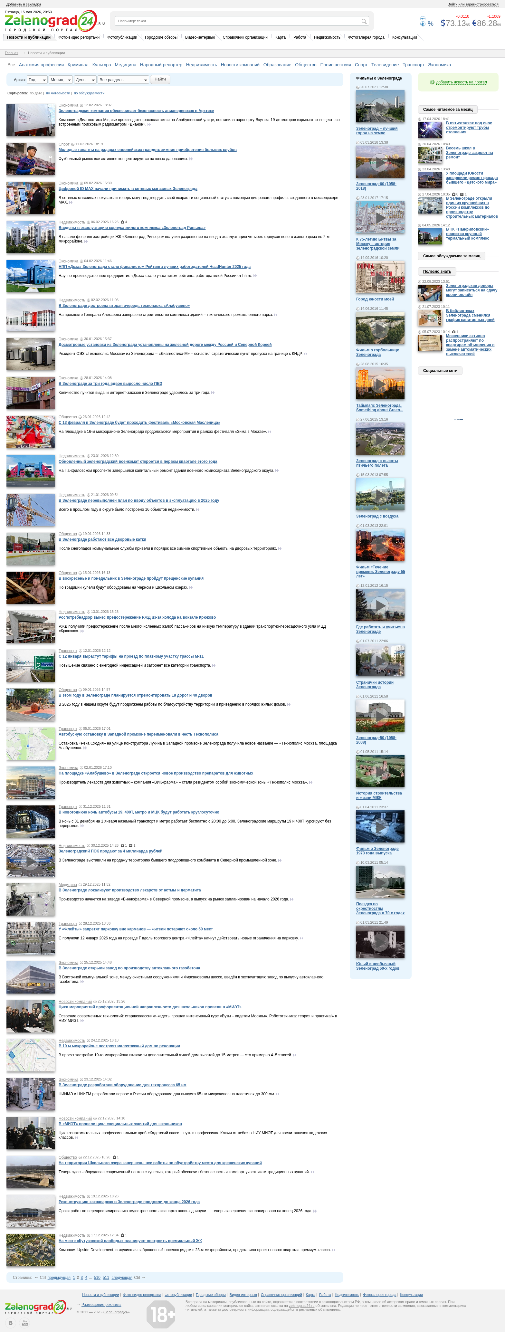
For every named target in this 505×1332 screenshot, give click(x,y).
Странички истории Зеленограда (375, 684)
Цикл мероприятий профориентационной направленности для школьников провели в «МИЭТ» (150, 1007)
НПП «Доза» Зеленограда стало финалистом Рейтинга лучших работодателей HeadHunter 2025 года (155, 266)
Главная (11, 53)
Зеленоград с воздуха (377, 516)
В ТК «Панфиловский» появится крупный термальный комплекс (467, 234)
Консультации (404, 37)
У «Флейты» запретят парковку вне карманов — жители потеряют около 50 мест (136, 929)
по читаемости (58, 93)
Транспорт (413, 64)
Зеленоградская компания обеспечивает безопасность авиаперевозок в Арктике (136, 111)
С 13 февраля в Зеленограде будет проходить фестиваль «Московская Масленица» (139, 422)
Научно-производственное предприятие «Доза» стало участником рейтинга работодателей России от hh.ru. (155, 275)
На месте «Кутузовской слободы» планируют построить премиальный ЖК (130, 1241)
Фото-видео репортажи (79, 37)
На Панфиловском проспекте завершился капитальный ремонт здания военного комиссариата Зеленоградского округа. (166, 470)
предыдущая (59, 1277)
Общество (306, 64)
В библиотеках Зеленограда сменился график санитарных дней (470, 315)
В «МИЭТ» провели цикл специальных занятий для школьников (120, 1124)
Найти (160, 79)
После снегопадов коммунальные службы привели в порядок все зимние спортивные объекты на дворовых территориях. (168, 548)
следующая (122, 1277)
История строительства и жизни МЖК (379, 795)
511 (106, 1277)
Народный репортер (161, 64)
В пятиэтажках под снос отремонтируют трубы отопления (469, 127)
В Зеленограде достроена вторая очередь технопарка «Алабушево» (124, 305)
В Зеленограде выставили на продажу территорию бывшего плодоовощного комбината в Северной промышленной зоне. (168, 860)
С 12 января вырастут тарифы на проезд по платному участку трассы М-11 (131, 656)
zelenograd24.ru (302, 1306)
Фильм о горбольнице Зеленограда (377, 352)
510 (97, 1277)
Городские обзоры (161, 37)
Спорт (361, 64)
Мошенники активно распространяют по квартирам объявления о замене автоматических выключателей (470, 345)
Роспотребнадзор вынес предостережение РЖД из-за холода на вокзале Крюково (137, 617)
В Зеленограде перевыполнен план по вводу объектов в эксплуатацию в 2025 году (139, 500)
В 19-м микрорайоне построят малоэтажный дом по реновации (119, 1046)
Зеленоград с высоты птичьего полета (377, 463)
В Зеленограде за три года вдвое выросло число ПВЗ (110, 383)
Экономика (439, 64)
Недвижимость (327, 37)
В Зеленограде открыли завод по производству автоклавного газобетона (129, 968)
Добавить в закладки (23, 4)
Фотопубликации (122, 37)
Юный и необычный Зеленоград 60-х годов (378, 966)
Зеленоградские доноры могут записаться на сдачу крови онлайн (472, 290)
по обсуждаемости (89, 93)
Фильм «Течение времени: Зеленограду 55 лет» (380, 571)
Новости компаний (240, 64)
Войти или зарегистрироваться (473, 4)
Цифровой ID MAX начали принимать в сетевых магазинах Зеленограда (128, 188)
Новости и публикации (29, 37)
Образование (277, 64)
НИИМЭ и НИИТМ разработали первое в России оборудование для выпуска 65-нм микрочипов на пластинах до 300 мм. (167, 1094)
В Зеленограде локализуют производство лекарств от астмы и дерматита (130, 890)
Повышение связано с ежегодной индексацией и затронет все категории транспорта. (135, 665)
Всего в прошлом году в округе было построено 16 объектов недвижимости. (127, 509)
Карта (280, 37)
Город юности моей (375, 299)
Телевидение (385, 64)
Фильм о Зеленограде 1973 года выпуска (377, 850)
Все (11, 64)
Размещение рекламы (101, 1304)
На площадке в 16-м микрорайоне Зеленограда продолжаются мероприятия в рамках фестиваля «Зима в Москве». (163, 431)
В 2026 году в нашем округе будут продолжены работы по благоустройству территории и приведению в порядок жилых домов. (172, 704)
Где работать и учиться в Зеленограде (380, 629)
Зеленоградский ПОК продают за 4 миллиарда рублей (110, 851)
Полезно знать (437, 271)
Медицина (126, 64)
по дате (36, 93)
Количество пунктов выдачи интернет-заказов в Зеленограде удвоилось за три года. (134, 392)
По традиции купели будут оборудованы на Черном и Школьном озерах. (123, 587)
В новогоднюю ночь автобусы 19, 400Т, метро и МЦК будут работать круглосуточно (139, 812)
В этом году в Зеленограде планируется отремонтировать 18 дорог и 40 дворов (135, 695)
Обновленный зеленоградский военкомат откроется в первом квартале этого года (138, 461)
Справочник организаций (245, 37)
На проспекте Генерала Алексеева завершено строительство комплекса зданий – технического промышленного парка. (166, 314)
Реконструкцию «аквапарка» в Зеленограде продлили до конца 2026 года (129, 1202)
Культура (101, 64)
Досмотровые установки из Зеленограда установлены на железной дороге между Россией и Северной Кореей (165, 344)
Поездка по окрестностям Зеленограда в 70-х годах (380, 908)
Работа (299, 37)
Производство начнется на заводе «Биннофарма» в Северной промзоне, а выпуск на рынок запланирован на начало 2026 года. (174, 899)
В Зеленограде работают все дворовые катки (102, 539)
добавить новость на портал (461, 82)
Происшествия (335, 64)
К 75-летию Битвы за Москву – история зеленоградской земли (377, 244)
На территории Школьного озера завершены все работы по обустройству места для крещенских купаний (160, 1163)
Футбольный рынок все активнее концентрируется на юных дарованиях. (123, 159)
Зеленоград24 (116, 1312)
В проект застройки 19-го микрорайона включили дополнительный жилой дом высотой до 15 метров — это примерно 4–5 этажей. (175, 1055)
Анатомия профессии (41, 64)
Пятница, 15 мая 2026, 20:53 (28, 12)
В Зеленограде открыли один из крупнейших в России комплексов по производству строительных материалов (472, 207)
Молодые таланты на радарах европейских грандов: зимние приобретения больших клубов (148, 149)
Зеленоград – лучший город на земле (377, 130)
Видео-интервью (200, 37)
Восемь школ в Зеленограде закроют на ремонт (469, 152)
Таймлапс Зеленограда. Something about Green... (379, 407)
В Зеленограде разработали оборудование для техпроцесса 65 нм (122, 1085)
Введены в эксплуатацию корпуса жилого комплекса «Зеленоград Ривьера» (132, 227)
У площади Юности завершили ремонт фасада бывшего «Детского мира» (472, 178)
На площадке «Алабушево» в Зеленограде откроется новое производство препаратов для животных (156, 773)
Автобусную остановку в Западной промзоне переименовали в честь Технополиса (138, 734)
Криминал (78, 64)
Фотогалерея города (366, 37)
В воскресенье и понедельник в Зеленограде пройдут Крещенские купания (131, 578)
